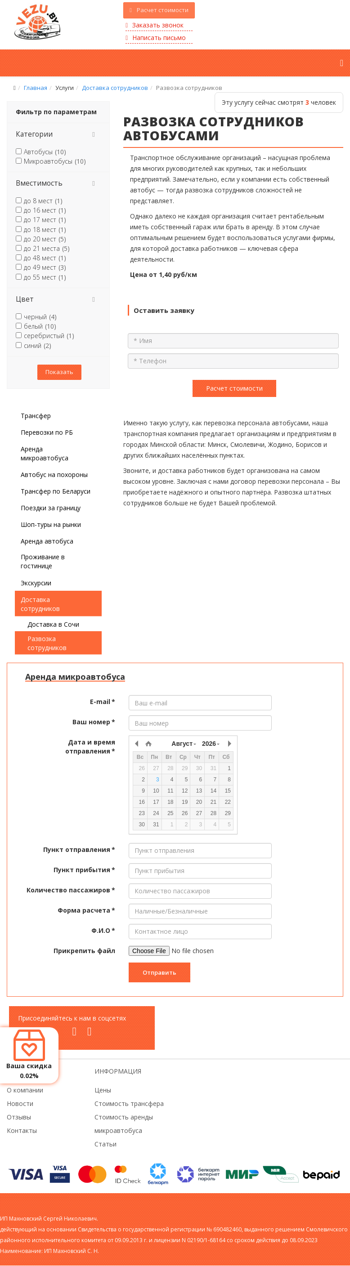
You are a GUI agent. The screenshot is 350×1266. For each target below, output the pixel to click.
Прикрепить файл (84, 950)
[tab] (58, 134)
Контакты (22, 1130)
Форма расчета (86, 910)
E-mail (102, 701)
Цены (102, 1090)
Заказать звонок (155, 25)
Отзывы (19, 1117)
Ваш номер (93, 722)
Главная (35, 88)
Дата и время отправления (90, 746)
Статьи (105, 1144)
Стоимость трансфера (129, 1103)
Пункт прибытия (84, 869)
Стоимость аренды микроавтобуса (123, 1124)
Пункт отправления (79, 849)
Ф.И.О (103, 930)
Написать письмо (156, 37)
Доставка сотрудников (115, 88)
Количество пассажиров (71, 890)
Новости (20, 1103)
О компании (25, 1090)
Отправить (159, 972)
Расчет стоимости (159, 10)
